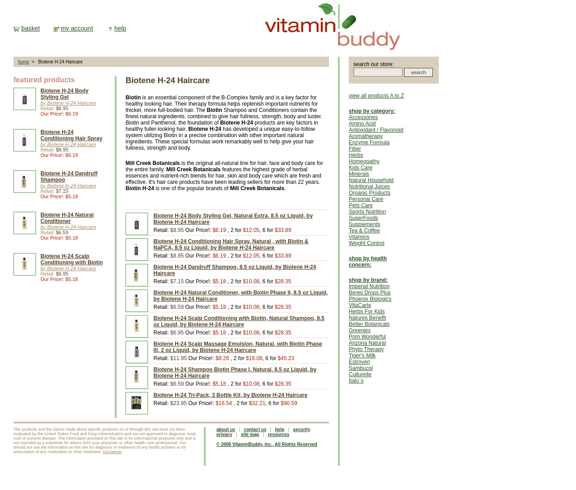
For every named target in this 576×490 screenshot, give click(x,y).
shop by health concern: (368, 261)
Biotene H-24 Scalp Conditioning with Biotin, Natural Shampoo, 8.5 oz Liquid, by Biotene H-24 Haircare (238, 321)
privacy (224, 434)
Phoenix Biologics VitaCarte (370, 302)
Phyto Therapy (366, 349)
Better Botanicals (369, 324)
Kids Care (361, 168)
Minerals (359, 174)
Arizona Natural (367, 343)
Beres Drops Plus (370, 293)
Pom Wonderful (367, 337)
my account (77, 28)
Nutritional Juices (369, 186)
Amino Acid (362, 123)
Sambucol (361, 368)
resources (278, 434)
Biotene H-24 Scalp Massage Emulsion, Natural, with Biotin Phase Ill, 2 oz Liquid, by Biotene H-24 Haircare (237, 347)
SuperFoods (363, 218)
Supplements (364, 224)
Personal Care (366, 199)
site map (250, 434)
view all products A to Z (376, 96)
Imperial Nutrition (369, 286)
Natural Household (371, 180)
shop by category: (372, 111)
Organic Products (370, 193)
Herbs (356, 155)
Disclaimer (112, 452)
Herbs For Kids (367, 311)
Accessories (363, 117)
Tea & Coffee (364, 230)
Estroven (359, 362)
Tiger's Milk (362, 355)
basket (30, 28)
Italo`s (356, 381)
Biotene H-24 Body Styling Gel (64, 94)
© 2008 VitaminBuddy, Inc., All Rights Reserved (266, 444)
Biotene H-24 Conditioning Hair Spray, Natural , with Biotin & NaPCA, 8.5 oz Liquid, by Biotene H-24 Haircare (230, 244)
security (301, 429)
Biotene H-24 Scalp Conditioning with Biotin (71, 259)
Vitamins (359, 237)
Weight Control (366, 243)
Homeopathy (364, 161)
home (23, 61)
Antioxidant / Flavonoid (376, 130)
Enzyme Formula (369, 142)
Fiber (355, 149)
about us (225, 429)
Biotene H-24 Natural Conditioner (67, 218)
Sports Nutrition (367, 212)
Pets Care (361, 205)
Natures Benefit (367, 318)
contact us (255, 429)
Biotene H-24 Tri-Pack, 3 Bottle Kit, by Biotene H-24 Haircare (230, 395)
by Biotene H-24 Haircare (68, 103)
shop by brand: (368, 280)
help (120, 28)
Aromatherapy (365, 136)
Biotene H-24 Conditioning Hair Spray (71, 135)
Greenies (360, 330)
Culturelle (360, 374)
